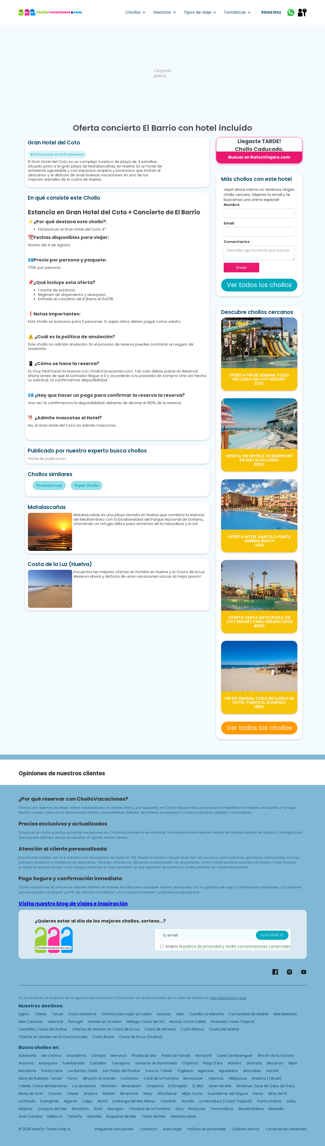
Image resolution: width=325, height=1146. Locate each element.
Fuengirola (49, 1101)
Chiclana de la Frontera (149, 1108)
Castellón (98, 1063)
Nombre (232, 204)
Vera (179, 1108)
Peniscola (196, 1108)
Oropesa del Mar (52, 1108)
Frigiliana (185, 1070)
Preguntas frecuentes (114, 1129)
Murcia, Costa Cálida (187, 1021)
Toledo (41, 1014)
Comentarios (237, 241)
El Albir (198, 1085)
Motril (102, 1101)
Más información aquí (228, 998)
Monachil (204, 1055)
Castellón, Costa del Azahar (43, 1029)
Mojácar (26, 1108)
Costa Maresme (82, 1014)
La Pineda (27, 1101)
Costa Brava (103, 1036)
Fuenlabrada (73, 1063)
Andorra (91, 1093)
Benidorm (80, 1108)
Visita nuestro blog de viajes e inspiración (73, 903)
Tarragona (120, 1063)
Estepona (155, 1085)
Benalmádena (251, 1108)
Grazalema (76, 1055)
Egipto (24, 1014)
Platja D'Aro (213, 1063)
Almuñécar (167, 1093)
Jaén (180, 1014)
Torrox (72, 1078)
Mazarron (275, 1063)
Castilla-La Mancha (206, 1014)
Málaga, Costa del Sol (145, 1021)
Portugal (75, 1021)
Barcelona (27, 1070)
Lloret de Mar (220, 1085)
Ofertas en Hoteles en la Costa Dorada (53, 1036)
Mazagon (115, 1108)
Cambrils (168, 1101)
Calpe (87, 1101)
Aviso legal (172, 1129)
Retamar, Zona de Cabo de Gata (266, 1085)
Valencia (55, 1021)
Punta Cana (51, 1070)
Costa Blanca (192, 1029)
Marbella (276, 1108)
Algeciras (206, 1070)
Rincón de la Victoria (276, 1055)
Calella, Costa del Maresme (43, 1085)
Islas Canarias (31, 1021)
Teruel (57, 1014)
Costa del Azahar (224, 1029)
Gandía (187, 1101)
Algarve (70, 1101)
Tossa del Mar (153, 1116)
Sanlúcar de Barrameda (156, 1063)
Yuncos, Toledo (158, 1070)
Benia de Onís (31, 1093)
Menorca (118, 1055)
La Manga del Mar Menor (133, 1101)
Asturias (164, 1014)
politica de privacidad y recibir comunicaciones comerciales (236, 946)
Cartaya (98, 1055)
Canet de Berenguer (235, 1055)
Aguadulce (228, 1070)
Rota (98, 1108)
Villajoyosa (238, 1078)
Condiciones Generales (286, 1129)
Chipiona (190, 1063)
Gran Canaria (30, 1116)
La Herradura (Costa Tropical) (225, 1101)
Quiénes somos (245, 1129)
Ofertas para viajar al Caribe (127, 1014)
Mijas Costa (192, 1093)
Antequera (48, 1063)
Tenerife (74, 1116)
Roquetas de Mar (121, 1116)
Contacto (148, 1129)
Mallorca (54, 1116)
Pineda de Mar (144, 1055)
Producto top (49, 485)
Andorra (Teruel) (267, 1078)
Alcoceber (252, 1070)
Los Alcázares (84, 1085)
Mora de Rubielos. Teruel (40, 1078)
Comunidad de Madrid (248, 1014)
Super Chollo (87, 485)
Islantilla (94, 1116)
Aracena (26, 1063)
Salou (291, 1101)
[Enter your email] (224, 935)
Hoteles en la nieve (104, 1021)
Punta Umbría (269, 1101)
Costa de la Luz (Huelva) (140, 1036)
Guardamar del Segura (227, 1093)
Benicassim (132, 1085)
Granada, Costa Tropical (232, 1021)
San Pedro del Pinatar (121, 1070)
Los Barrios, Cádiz (83, 1070)
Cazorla (54, 1093)
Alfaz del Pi (277, 1093)
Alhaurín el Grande (99, 1078)
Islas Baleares (285, 1014)
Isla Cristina (51, 1055)
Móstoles (109, 1085)
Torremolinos (222, 1108)
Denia (258, 1093)
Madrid (109, 1093)
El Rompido (178, 1085)
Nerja (147, 1093)
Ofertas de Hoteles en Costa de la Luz (105, 1029)
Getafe (272, 1070)
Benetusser (193, 1078)
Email (229, 223)
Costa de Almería (159, 1029)
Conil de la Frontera (161, 1078)
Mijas (292, 1063)
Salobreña (27, 1055)
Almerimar (129, 1093)
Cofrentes (130, 1078)
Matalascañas (183, 1116)
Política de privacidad (207, 1129)
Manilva (234, 1063)
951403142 (271, 12)
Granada (254, 1063)
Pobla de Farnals (176, 1055)
